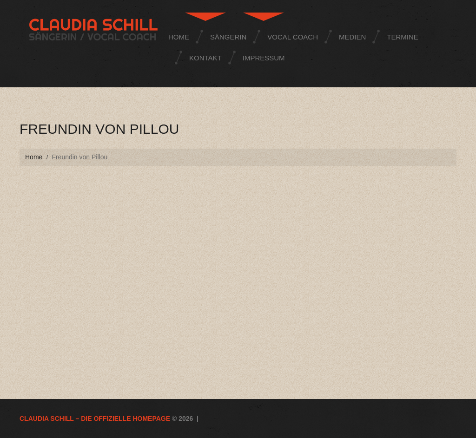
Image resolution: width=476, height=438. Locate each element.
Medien (352, 37)
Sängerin (228, 37)
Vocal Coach (292, 37)
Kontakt (205, 58)
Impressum (264, 58)
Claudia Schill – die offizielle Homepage (95, 418)
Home (178, 37)
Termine (402, 37)
